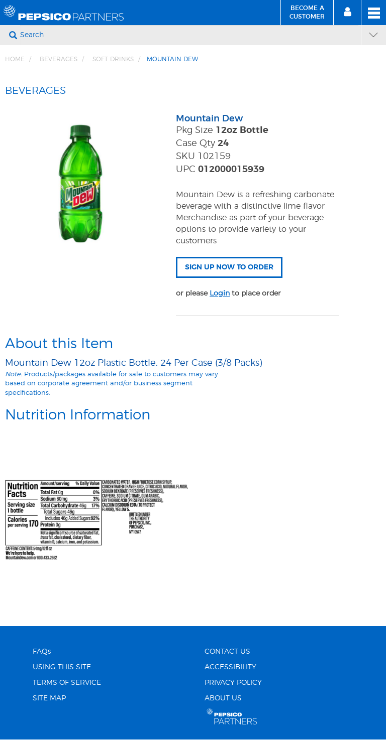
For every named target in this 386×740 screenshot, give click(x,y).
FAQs (42, 651)
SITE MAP (49, 698)
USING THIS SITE (62, 667)
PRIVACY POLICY (233, 682)
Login (220, 293)
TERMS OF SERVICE (67, 682)
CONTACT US (227, 651)
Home (15, 59)
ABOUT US (223, 698)
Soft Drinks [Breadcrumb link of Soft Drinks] (113, 59)
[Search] (189, 35)
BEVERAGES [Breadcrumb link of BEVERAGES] (58, 59)
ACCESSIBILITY (230, 667)
